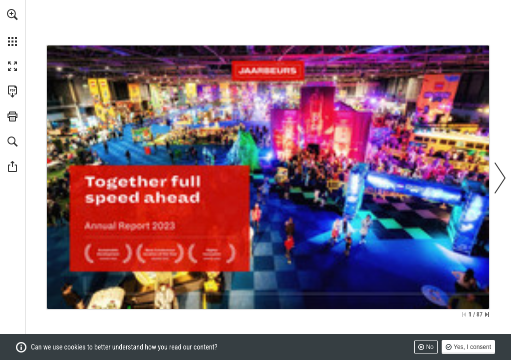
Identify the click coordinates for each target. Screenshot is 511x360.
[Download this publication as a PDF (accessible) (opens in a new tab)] (12, 91)
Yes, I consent (472, 347)
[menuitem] (12, 27)
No (430, 347)
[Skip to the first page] (464, 314)
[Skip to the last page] (487, 314)
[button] (12, 14)
